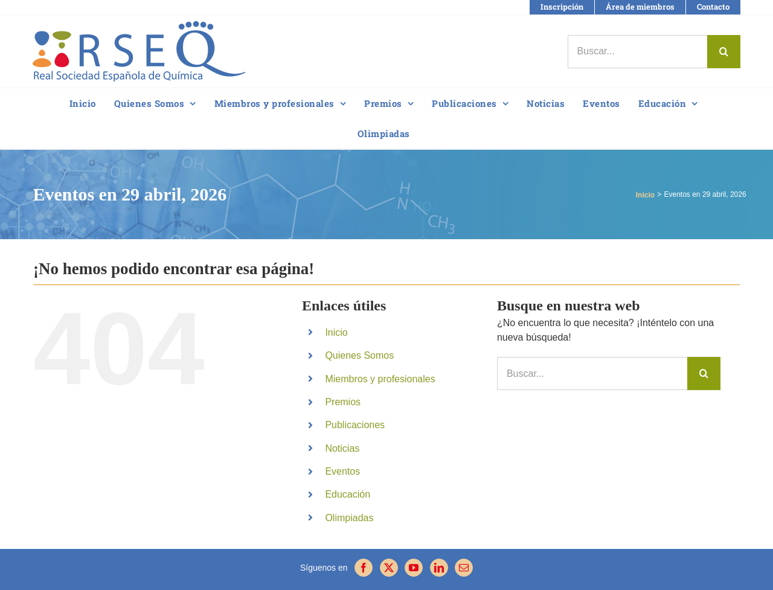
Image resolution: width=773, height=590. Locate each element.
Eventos (342, 471)
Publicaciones (355, 425)
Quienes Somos (359, 355)
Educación (347, 494)
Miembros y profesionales (380, 379)
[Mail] (464, 568)
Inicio (336, 332)
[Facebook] (363, 568)
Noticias (342, 448)
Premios (343, 402)
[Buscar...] (637, 51)
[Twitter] (389, 568)
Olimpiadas (349, 518)
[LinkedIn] (439, 568)
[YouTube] (414, 568)
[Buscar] (723, 51)
